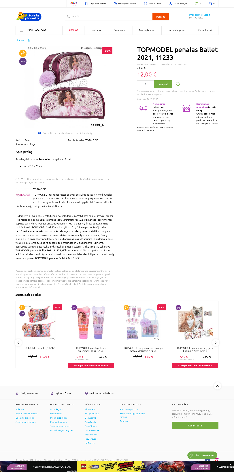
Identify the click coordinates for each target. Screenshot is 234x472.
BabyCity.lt (90, 418)
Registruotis (195, 425)
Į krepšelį (163, 84)
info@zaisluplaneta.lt (199, 15)
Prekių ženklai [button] (205, 30)
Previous (18, 342)
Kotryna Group (92, 413)
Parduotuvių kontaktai (26, 413)
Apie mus (20, 409)
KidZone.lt (90, 409)
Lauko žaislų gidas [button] (176, 30)
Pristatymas (56, 413)
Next (215, 342)
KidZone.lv (90, 443)
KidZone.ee (90, 439)
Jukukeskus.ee (92, 430)
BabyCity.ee (91, 426)
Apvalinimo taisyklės (25, 422)
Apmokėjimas (56, 409)
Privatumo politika (129, 409)
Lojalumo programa (25, 418)
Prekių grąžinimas (58, 418)
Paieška (160, 16)
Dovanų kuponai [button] (147, 30)
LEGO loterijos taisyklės (61, 430)
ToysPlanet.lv (91, 434)
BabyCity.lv (90, 422)
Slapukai (124, 421)
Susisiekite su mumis (60, 426)
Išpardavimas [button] (120, 30)
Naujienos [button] (96, 30)
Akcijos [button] (73, 30)
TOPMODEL (40, 189)
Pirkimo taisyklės (58, 422)
